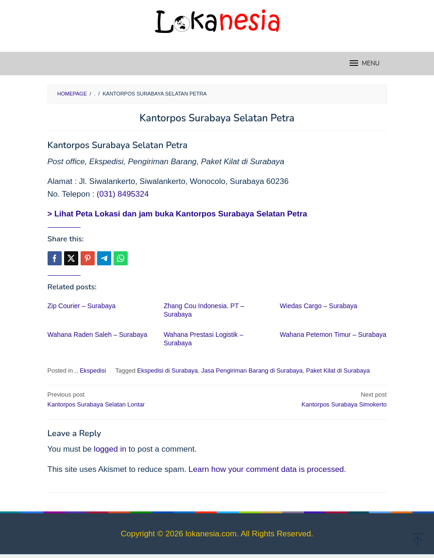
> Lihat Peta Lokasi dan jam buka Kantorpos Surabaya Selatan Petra (177, 213)
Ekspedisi (93, 370)
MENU (364, 63)
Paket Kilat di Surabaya (338, 370)
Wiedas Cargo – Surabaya (318, 306)
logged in (110, 449)
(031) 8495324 (123, 194)
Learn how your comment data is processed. (267, 469)
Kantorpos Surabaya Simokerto (305, 399)
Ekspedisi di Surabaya (167, 370)
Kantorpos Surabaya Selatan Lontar (129, 399)
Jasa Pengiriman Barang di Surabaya (252, 370)
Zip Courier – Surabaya (82, 306)
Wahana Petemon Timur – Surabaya (333, 334)
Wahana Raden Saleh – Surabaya (97, 334)
